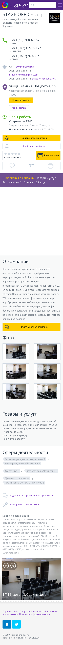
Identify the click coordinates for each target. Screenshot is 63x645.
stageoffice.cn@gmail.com (23, 74)
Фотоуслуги (12, 471)
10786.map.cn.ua (25, 66)
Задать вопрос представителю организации (28, 495)
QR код (40, 182)
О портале (25, 611)
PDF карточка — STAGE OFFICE (21, 504)
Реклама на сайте (39, 611)
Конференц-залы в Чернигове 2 (22, 463)
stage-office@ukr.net (44, 78)
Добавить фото (34, 594)
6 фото (15, 594)
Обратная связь (10, 611)
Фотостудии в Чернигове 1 (42, 471)
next (13, 565)
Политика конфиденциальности (34, 614)
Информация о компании (18, 178)
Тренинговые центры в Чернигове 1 (24, 482)
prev (6, 565)
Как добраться (19, 107)
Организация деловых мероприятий (25, 459)
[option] (31, 579)
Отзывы (28, 182)
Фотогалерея (12, 182)
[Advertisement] (31, 220)
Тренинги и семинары (17, 478)
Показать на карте (21, 100)
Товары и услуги (46, 178)
